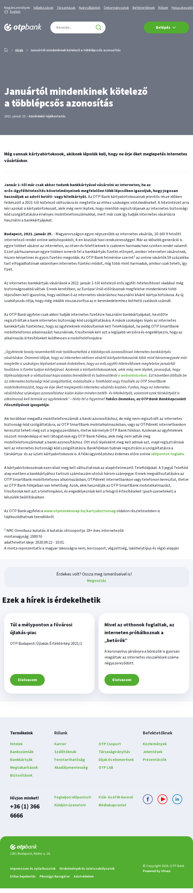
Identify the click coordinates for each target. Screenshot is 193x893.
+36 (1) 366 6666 (28, 821)
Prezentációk (154, 775)
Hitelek (16, 759)
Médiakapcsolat (112, 821)
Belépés (166, 27)
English (15, 12)
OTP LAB (106, 783)
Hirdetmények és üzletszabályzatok (87, 873)
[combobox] (77, 27)
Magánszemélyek (17, 8)
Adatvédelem (84, 881)
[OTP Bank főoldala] (23, 27)
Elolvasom (27, 695)
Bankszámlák (21, 767)
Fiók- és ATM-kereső (116, 813)
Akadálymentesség (71, 783)
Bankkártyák (21, 775)
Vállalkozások (43, 8)
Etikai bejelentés (23, 881)
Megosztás (96, 596)
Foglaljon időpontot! (72, 813)
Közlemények (155, 759)
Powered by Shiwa (156, 875)
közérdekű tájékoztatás (47, 132)
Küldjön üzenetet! (70, 821)
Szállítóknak (65, 767)
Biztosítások (21, 791)
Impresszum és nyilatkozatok (33, 873)
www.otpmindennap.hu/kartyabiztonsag (80, 526)
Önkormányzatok (116, 8)
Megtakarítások (24, 783)
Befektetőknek (144, 8)
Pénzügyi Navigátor (55, 881)
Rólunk (163, 8)
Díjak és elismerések (116, 775)
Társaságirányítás (114, 767)
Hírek (19, 66)
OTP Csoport (110, 759)
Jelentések (152, 767)
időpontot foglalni (167, 469)
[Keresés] (98, 27)
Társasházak (66, 8)
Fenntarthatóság (69, 775)
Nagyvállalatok (89, 8)
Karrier (60, 759)
